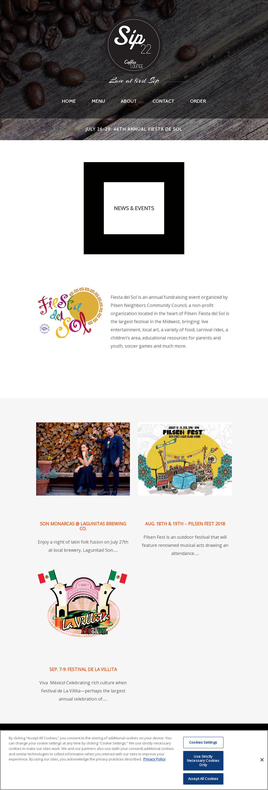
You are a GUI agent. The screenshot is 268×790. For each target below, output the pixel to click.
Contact (163, 101)
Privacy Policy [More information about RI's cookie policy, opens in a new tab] (154, 759)
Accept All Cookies (203, 778)
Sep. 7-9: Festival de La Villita (83, 669)
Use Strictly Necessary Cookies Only (203, 760)
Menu (98, 101)
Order (198, 101)
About (129, 101)
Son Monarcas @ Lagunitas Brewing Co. (83, 526)
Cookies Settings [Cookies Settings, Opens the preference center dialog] (203, 742)
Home (69, 101)
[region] (134, 760)
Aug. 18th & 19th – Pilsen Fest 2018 (185, 523)
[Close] (262, 760)
